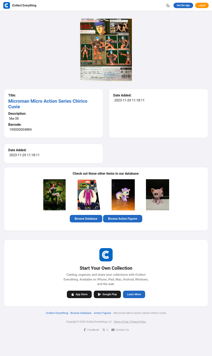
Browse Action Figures (122, 218)
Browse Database (86, 218)
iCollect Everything (57, 312)
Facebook (91, 329)
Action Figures (102, 312)
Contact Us (120, 329)
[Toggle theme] (168, 5)
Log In (202, 5)
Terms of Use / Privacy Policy (130, 321)
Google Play (107, 294)
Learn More (134, 294)
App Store (79, 294)
